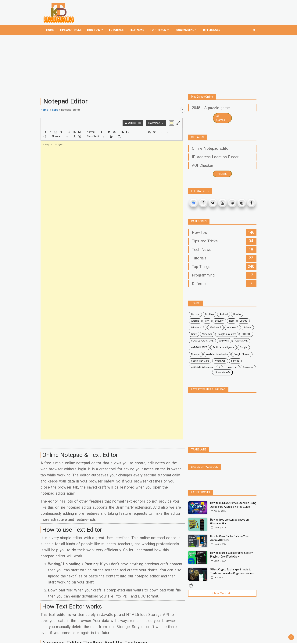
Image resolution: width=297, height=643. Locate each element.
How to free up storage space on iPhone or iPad (229, 522)
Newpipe (195, 354)
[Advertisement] (148, 62)
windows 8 (215, 327)
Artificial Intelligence (223, 347)
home (50, 30)
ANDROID (224, 340)
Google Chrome (242, 354)
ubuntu (243, 321)
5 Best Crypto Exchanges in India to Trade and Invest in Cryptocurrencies (232, 571)
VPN (207, 321)
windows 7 (232, 327)
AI (219, 367)
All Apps (222, 173)
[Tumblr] (251, 203)
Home (44, 110)
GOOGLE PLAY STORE (202, 340)
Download (156, 123)
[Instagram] (242, 203)
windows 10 (197, 327)
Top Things (159, 30)
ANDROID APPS (199, 347)
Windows (207, 334)
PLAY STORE (241, 340)
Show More (222, 372)
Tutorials (116, 30)
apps (55, 110)
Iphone (247, 327)
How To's (95, 30)
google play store (227, 334)
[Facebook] (203, 203)
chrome (195, 314)
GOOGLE (246, 334)
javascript (231, 367)
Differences (211, 30)
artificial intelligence (202, 367)
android (224, 314)
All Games (220, 118)
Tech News (136, 30)
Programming (186, 30)
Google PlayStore (200, 361)
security (219, 321)
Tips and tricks (70, 30)
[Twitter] (213, 203)
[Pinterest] (232, 203)
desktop (209, 314)
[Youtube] (222, 203)
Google (243, 347)
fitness (235, 361)
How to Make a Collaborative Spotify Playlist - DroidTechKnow (231, 555)
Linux (194, 334)
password (248, 367)
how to (237, 314)
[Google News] (193, 203)
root (231, 321)
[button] (94, 132)
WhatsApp (220, 361)
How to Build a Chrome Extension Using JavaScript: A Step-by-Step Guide (233, 505)
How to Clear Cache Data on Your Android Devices (229, 538)
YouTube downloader (217, 354)
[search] (254, 28)
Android (195, 321)
